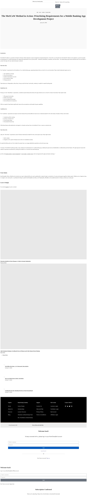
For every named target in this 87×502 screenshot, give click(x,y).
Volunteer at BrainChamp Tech (25, 414)
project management (16, 154)
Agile (37, 12)
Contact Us (39, 406)
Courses (10, 411)
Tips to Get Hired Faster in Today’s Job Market (14, 378)
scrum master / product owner (27, 154)
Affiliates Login (54, 414)
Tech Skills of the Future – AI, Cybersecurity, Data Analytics (16, 366)
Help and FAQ (39, 409)
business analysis (8, 154)
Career (40, 12)
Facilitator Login (55, 409)
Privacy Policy (39, 411)
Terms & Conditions (41, 414)
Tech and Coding (47, 12)
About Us (57, 2)
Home (9, 406)
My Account (53, 411)
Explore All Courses (63, 2)
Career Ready (21, 406)
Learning (43, 12)
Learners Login (54, 406)
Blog (68, 2)
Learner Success (22, 411)
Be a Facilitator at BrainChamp (25, 417)
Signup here (12, 484)
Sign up (48, 458)
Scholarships (21, 409)
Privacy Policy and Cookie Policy (38, 425)
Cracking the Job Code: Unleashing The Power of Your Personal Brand (19, 390)
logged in (7, 187)
